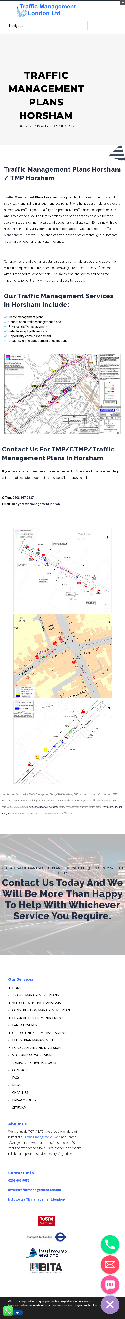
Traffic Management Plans (41, 1137)
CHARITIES (20, 1092)
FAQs (16, 1078)
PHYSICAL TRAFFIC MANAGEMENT (37, 1018)
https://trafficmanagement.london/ (36, 1199)
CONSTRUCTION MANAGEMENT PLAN (41, 1010)
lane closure (111, 203)
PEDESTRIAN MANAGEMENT (33, 1040)
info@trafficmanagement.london (35, 504)
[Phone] (110, 1244)
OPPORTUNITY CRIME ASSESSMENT (39, 1033)
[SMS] (110, 1284)
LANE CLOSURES (24, 1025)
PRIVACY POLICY (24, 1100)
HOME (17, 988)
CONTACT (19, 1070)
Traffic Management (19, 197)
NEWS (16, 1085)
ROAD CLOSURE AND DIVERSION (36, 1048)
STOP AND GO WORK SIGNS (33, 1055)
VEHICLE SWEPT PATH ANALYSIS (36, 1003)
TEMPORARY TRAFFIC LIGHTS (34, 1063)
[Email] (110, 1264)
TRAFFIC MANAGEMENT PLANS (35, 995)
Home (22, 126)
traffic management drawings (43, 807)
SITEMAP (19, 1107)
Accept (15, 1312)
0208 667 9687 (23, 498)
